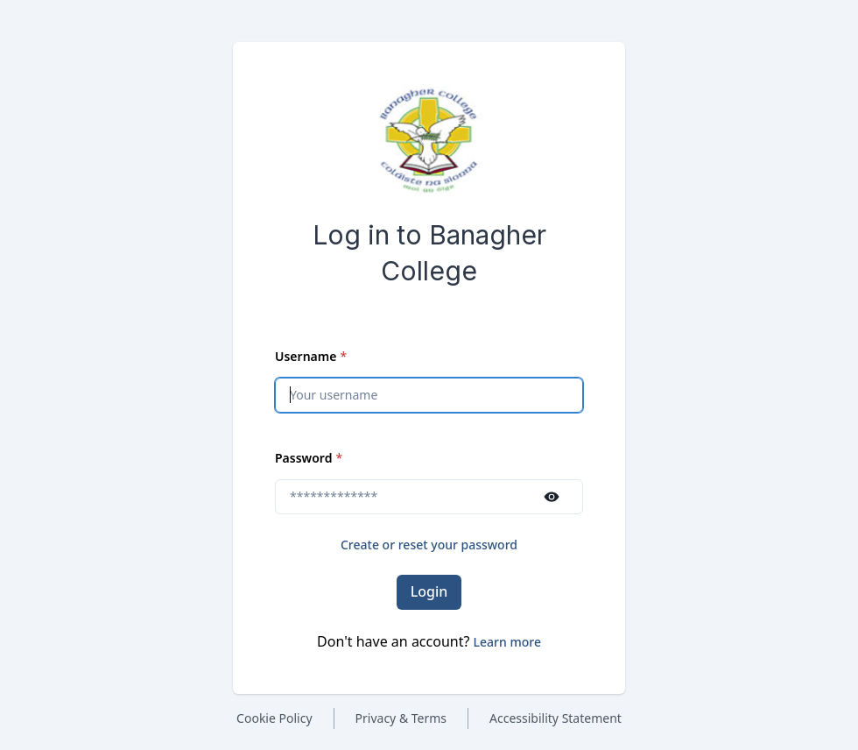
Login (429, 591)
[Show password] (552, 497)
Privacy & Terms (401, 718)
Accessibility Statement (555, 718)
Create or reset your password (429, 544)
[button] (507, 642)
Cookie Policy (274, 718)
